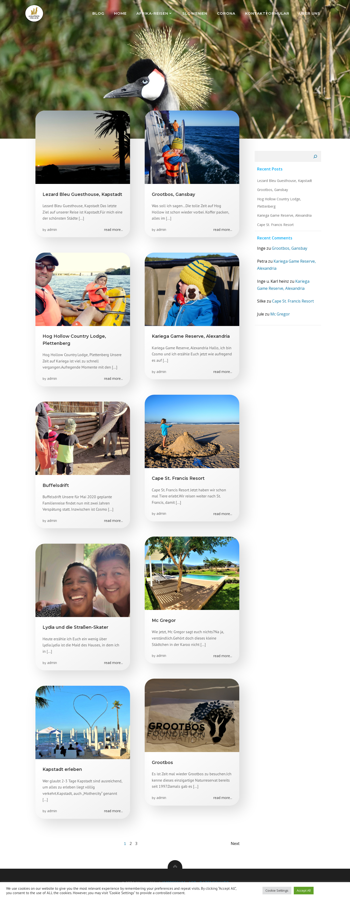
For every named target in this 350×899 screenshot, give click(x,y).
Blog (99, 13)
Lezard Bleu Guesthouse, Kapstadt (283, 182)
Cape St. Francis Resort (274, 226)
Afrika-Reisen (155, 13)
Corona (227, 13)
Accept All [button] (304, 890)
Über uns (310, 13)
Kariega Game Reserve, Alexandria (283, 217)
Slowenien (195, 13)
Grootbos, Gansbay (271, 191)
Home (121, 13)
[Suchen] (316, 158)
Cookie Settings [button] (276, 890)
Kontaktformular (268, 13)
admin (52, 230)
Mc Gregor (279, 315)
